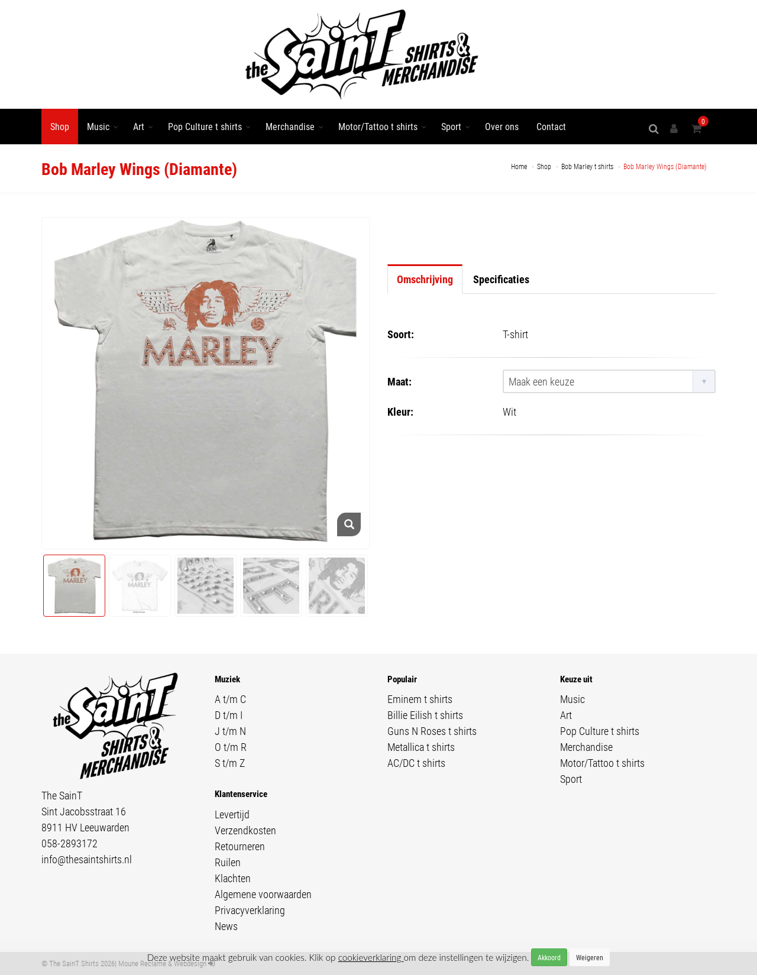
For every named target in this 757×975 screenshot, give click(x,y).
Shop (59, 126)
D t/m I (228, 715)
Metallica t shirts (421, 747)
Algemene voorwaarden (263, 894)
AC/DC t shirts (416, 763)
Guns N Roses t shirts (432, 731)
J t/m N (230, 731)
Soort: (400, 334)
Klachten (233, 878)
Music (98, 126)
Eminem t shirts (419, 699)
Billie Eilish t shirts (425, 715)
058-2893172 (69, 843)
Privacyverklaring (250, 910)
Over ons (502, 126)
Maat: (399, 381)
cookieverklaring (371, 957)
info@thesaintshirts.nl (86, 859)
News (226, 926)
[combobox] (609, 381)
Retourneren (240, 846)
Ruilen (228, 862)
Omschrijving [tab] (425, 279)
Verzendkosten (245, 830)
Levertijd (232, 814)
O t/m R (231, 747)
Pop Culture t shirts (205, 126)
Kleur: (400, 411)
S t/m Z (230, 763)
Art (138, 126)
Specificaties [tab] (501, 279)
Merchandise (290, 126)
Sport (451, 126)
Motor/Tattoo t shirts (378, 126)
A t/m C (230, 699)
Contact (551, 126)
